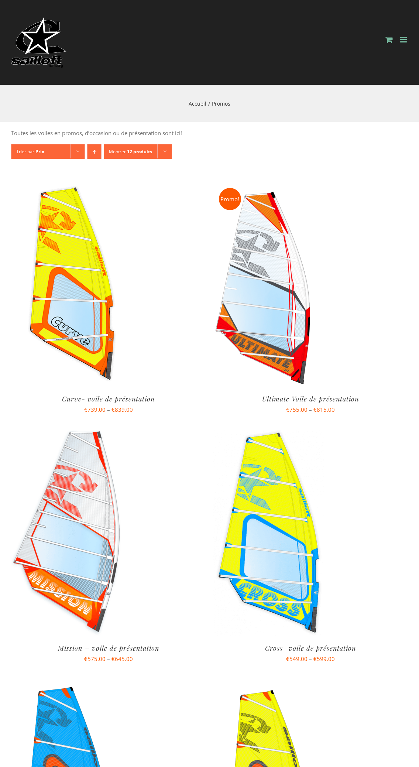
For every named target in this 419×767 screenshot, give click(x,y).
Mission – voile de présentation (108, 648)
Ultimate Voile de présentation (310, 398)
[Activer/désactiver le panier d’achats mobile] (389, 40)
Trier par (30, 151)
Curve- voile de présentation (108, 398)
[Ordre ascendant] (94, 151)
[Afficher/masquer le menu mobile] (404, 40)
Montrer (130, 151)
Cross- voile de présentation (310, 648)
